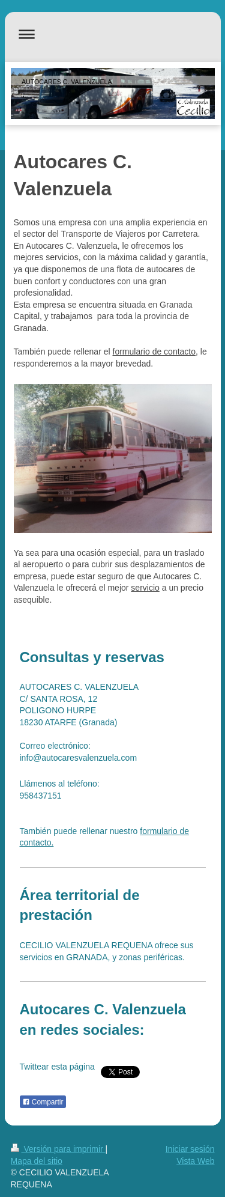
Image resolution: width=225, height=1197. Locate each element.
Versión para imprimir (58, 1149)
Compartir (43, 1102)
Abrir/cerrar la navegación (113, 34)
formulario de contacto (154, 351)
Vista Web (195, 1161)
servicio (145, 587)
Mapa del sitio (36, 1161)
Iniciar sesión (190, 1149)
